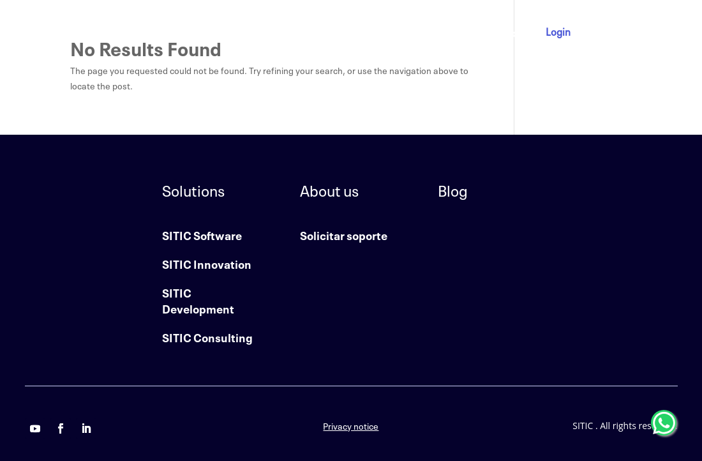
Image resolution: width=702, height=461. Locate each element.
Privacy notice (350, 425)
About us (416, 32)
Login (558, 30)
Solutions (347, 32)
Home (297, 32)
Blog (511, 32)
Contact (468, 32)
